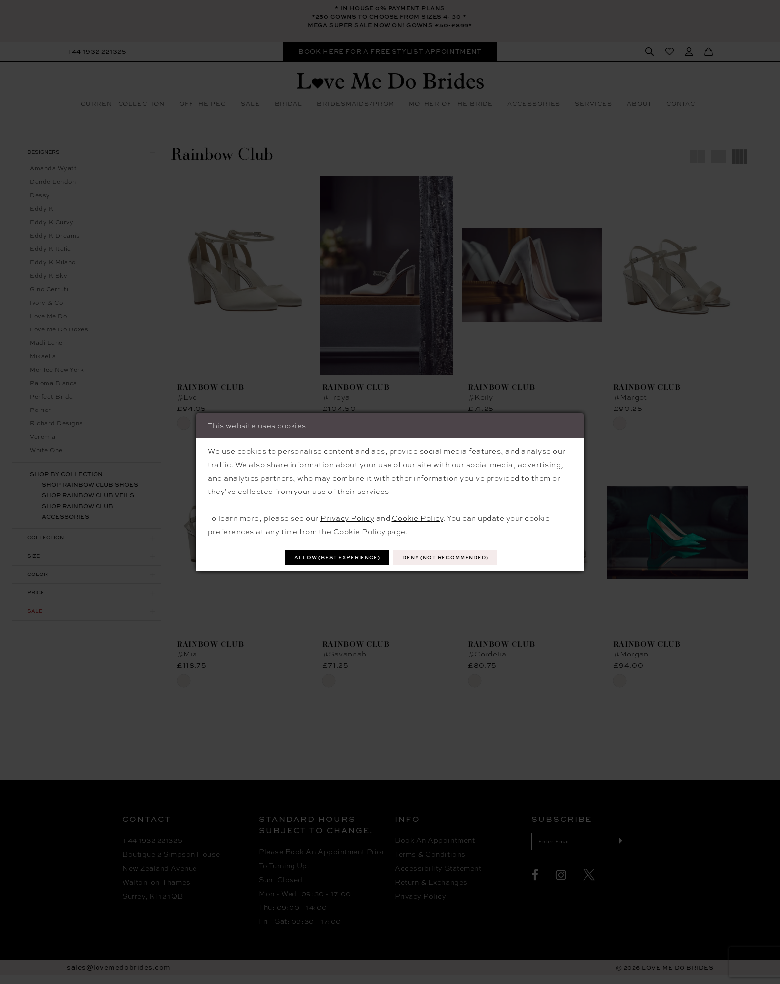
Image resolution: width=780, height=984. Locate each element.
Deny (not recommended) (456, 557)
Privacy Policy (347, 516)
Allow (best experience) (326, 557)
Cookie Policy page (369, 530)
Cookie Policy (418, 516)
